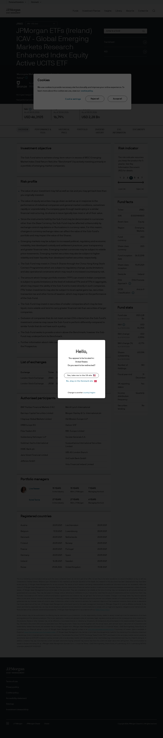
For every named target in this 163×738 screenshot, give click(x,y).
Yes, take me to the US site (81, 375)
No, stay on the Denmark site (81, 381)
